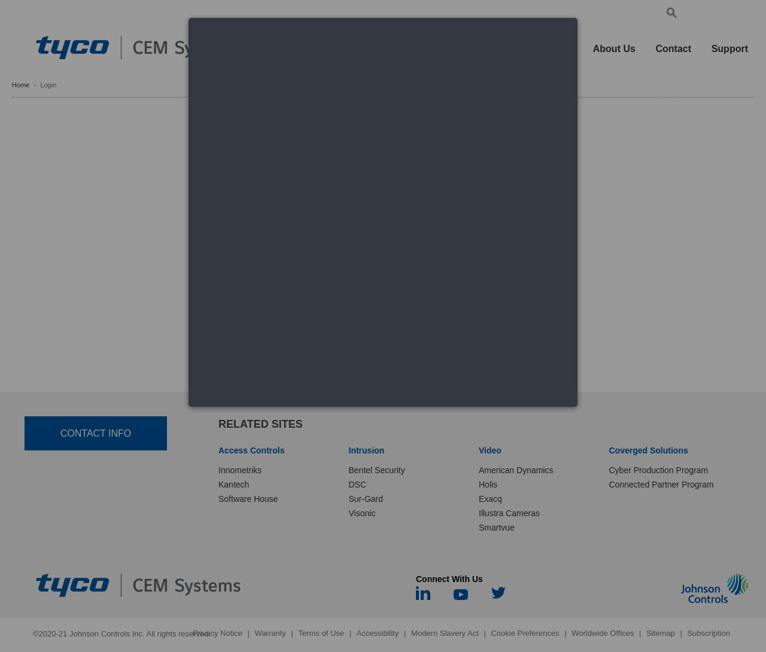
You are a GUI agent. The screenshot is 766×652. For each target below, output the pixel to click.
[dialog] (383, 212)
